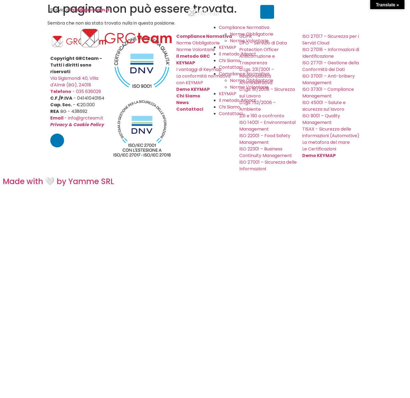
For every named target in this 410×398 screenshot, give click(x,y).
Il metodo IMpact (237, 54)
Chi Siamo (229, 60)
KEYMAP (227, 47)
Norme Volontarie (249, 41)
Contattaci (231, 67)
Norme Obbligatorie (251, 34)
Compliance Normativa (244, 27)
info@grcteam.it (90, 10)
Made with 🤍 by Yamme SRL (58, 181)
